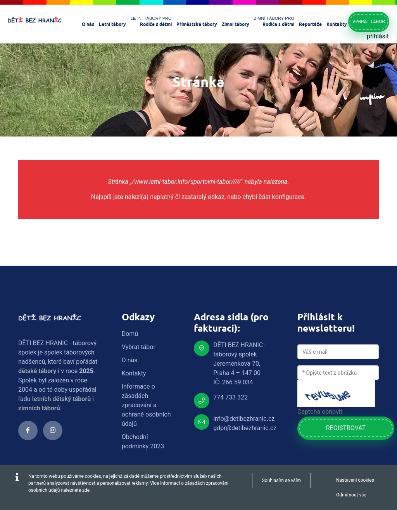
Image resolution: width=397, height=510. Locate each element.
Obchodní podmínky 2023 (143, 441)
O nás (130, 360)
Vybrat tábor (368, 21)
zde (86, 490)
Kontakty (134, 373)
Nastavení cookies (355, 480)
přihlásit (378, 36)
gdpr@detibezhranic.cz (244, 428)
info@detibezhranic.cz (243, 418)
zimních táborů (39, 408)
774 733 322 (230, 397)
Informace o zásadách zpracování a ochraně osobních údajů (146, 405)
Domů (130, 333)
